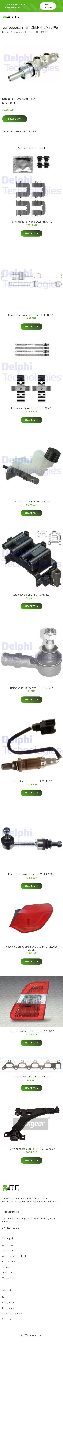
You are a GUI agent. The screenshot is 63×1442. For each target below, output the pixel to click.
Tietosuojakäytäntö (12, 1313)
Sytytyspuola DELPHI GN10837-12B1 (31, 594)
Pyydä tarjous (48, 5)
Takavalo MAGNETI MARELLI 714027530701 (31, 1031)
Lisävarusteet (9, 1261)
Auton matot (8, 1250)
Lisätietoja (14, 118)
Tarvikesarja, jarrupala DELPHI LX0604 (31, 408)
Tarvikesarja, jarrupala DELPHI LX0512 (31, 221)
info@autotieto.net (12, 1228)
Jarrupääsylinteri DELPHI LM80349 (31, 501)
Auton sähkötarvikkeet (14, 1256)
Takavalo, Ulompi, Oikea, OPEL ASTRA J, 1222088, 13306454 (31, 948)
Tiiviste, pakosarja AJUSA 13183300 (31, 1076)
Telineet (6, 1267)
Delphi (32, 98)
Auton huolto (8, 1245)
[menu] (58, 17)
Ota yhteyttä (8, 1302)
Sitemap (6, 1319)
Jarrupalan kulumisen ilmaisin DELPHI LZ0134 (31, 315)
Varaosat (7, 1278)
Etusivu (5, 32)
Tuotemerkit (22, 98)
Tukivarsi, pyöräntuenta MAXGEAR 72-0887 (31, 1148)
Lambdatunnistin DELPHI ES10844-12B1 (31, 781)
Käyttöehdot (8, 1308)
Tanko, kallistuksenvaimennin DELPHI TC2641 (31, 874)
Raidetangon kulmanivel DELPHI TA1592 (31, 687)
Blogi (5, 1297)
